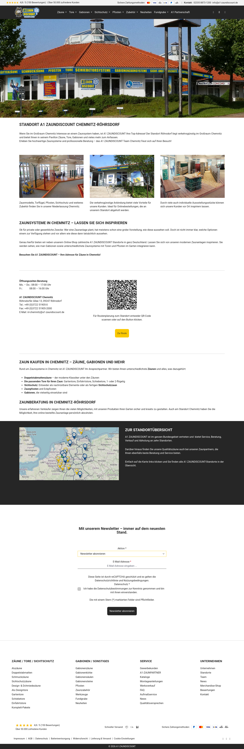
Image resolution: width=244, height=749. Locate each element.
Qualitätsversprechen (152, 703)
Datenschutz (41, 738)
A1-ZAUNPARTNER (150, 672)
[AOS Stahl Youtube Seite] (229, 738)
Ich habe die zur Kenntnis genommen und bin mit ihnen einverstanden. (123, 590)
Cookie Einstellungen (124, 738)
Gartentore (17, 694)
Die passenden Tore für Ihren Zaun (43, 381)
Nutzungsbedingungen (136, 580)
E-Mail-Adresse (122, 561)
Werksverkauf (147, 685)
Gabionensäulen (84, 677)
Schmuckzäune (20, 677)
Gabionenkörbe (83, 672)
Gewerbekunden (149, 668)
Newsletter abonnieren (122, 611)
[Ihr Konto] (213, 12)
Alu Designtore (20, 690)
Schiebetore (18, 698)
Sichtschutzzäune (21, 681)
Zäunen (152, 368)
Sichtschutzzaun (107, 385)
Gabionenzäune (84, 668)
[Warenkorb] (225, 12)
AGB (30, 738)
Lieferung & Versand (101, 738)
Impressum (19, 738)
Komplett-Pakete (21, 707)
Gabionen (29, 392)
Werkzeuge (81, 694)
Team (203, 677)
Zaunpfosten (31, 388)
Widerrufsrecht (80, 738)
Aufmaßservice (148, 694)
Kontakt (204, 694)
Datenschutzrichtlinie (106, 580)
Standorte (205, 672)
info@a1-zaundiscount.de (225, 2)
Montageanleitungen (151, 681)
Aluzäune (17, 668)
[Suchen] (219, 12)
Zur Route (122, 333)
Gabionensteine (84, 681)
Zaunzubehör (82, 690)
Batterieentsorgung (60, 738)
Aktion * (122, 548)
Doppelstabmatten (22, 672)
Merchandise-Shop (210, 685)
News (143, 698)
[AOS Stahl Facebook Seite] (226, 738)
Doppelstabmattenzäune (38, 377)
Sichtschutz (31, 385)
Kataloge (145, 677)
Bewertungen (207, 690)
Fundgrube (81, 698)
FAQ (142, 690)
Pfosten (79, 685)
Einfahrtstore (19, 703)
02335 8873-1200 (202, 2)
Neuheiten (81, 703)
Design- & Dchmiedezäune (26, 685)
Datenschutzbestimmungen (112, 588)
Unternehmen (207, 668)
